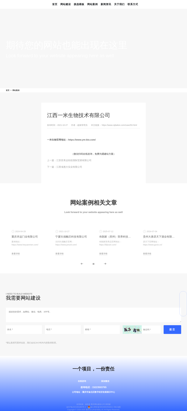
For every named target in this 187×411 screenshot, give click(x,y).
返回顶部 (183, 312)
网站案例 (92, 4)
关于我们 (119, 4)
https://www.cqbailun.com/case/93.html (119, 125)
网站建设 (65, 4)
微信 (183, 295)
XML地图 (117, 407)
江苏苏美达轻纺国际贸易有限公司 (73, 160)
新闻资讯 (106, 4)
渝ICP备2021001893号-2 (76, 407)
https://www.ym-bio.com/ (82, 140)
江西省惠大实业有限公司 (69, 167)
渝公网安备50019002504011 (102, 407)
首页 (54, 4)
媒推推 (87, 404)
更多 (93, 264)
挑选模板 (79, 4)
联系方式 (133, 4)
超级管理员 (82, 125)
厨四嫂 (108, 404)
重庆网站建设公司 (98, 404)
